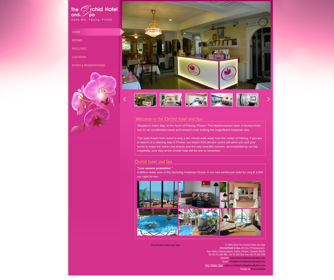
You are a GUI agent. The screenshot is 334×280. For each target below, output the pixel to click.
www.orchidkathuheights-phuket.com (245, 265)
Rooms (77, 40)
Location (79, 57)
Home (76, 32)
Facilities (79, 48)
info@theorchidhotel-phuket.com (247, 261)
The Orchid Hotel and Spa (165, 245)
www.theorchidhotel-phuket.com (247, 258)
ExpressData (258, 269)
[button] (268, 100)
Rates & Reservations (88, 65)
